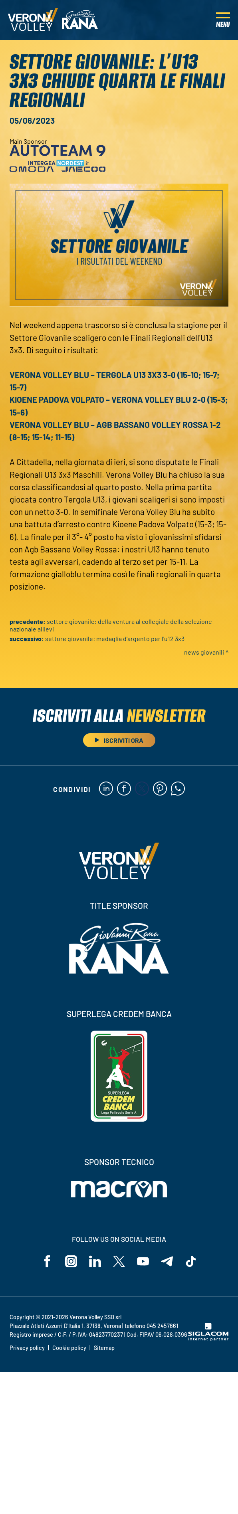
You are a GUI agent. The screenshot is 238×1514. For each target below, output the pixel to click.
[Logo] (33, 20)
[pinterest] (160, 789)
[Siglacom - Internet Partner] (208, 1338)
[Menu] (223, 20)
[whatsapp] (178, 789)
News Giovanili (204, 652)
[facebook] (124, 789)
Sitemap (104, 1347)
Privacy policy (27, 1347)
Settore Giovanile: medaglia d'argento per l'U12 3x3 (114, 638)
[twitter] (142, 789)
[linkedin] (106, 789)
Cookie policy (69, 1347)
